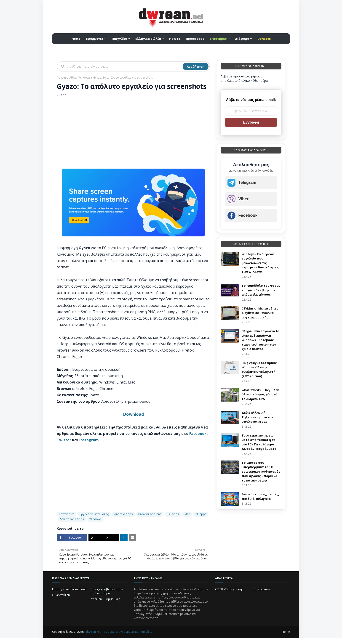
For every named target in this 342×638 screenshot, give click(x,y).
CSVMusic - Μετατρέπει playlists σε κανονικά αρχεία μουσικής (260, 312)
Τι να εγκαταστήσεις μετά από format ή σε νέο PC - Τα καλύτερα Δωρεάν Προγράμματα (259, 442)
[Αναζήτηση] (124, 66)
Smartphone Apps (72, 519)
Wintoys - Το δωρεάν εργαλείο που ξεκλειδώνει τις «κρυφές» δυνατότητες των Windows (260, 263)
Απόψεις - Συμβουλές (105, 599)
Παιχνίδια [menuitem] (119, 39)
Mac (187, 514)
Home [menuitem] (76, 39)
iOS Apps (173, 514)
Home (286, 632)
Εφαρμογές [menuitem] (95, 39)
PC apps (200, 514)
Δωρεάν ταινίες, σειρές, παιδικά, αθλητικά (260, 496)
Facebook (198, 433)
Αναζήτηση (195, 66)
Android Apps (123, 514)
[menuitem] (219, 38)
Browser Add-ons (149, 514)
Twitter (64, 439)
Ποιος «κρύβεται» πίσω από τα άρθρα (107, 591)
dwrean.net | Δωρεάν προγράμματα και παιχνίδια (119, 632)
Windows (84, 77)
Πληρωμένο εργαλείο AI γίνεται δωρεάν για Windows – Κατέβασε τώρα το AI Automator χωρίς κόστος (260, 340)
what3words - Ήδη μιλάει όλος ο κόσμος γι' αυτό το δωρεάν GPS (261, 394)
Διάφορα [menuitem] (242, 39)
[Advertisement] (133, 137)
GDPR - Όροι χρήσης (229, 589)
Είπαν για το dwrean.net (69, 589)
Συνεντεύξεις (61, 595)
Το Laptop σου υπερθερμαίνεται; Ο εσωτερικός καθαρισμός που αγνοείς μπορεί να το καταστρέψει (261, 471)
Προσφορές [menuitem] (195, 39)
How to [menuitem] (174, 39)
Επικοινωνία (262, 589)
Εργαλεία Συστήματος (94, 514)
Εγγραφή (251, 122)
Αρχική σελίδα (66, 77)
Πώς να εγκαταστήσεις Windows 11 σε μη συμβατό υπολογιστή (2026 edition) (259, 369)
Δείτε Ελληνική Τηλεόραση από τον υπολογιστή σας (257, 417)
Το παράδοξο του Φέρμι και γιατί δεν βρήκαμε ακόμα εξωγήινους (261, 289)
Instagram (89, 439)
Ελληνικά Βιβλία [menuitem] (148, 39)
